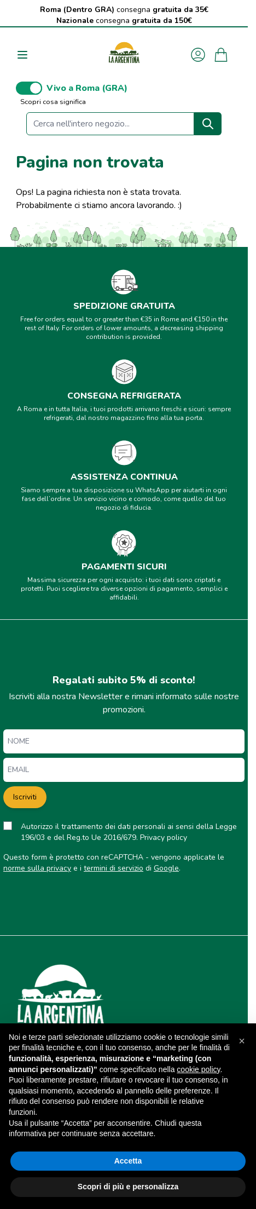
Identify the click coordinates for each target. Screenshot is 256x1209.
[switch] (29, 88)
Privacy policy (163, 837)
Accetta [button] (128, 1160)
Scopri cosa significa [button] (53, 102)
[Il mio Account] (198, 55)
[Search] (208, 123)
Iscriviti (25, 797)
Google (166, 868)
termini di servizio (113, 868)
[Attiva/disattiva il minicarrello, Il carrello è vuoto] (221, 55)
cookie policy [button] (198, 1069)
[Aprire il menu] (22, 54)
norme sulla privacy (37, 868)
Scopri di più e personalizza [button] (128, 1186)
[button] (242, 1041)
